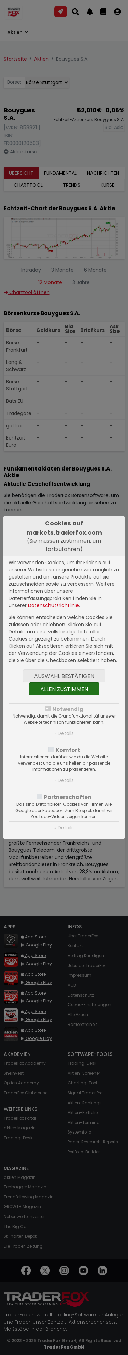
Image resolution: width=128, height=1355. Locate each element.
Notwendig (67, 709)
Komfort (68, 750)
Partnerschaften (67, 797)
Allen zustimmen (64, 689)
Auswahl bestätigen (64, 676)
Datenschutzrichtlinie (53, 605)
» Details (64, 733)
